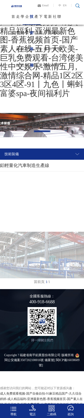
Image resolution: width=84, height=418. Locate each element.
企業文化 (27, 20)
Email (45, 5)
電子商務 (45, 20)
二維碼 (51, 410)
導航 (13, 410)
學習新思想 (22, 20)
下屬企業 (41, 20)
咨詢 (70, 410)
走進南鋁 (18, 20)
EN (65, 5)
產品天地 (36, 20)
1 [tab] (42, 131)
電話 (32, 410)
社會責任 (54, 20)
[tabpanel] (42, 125)
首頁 (13, 20)
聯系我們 (59, 20)
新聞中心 (50, 20)
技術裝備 (31, 20)
